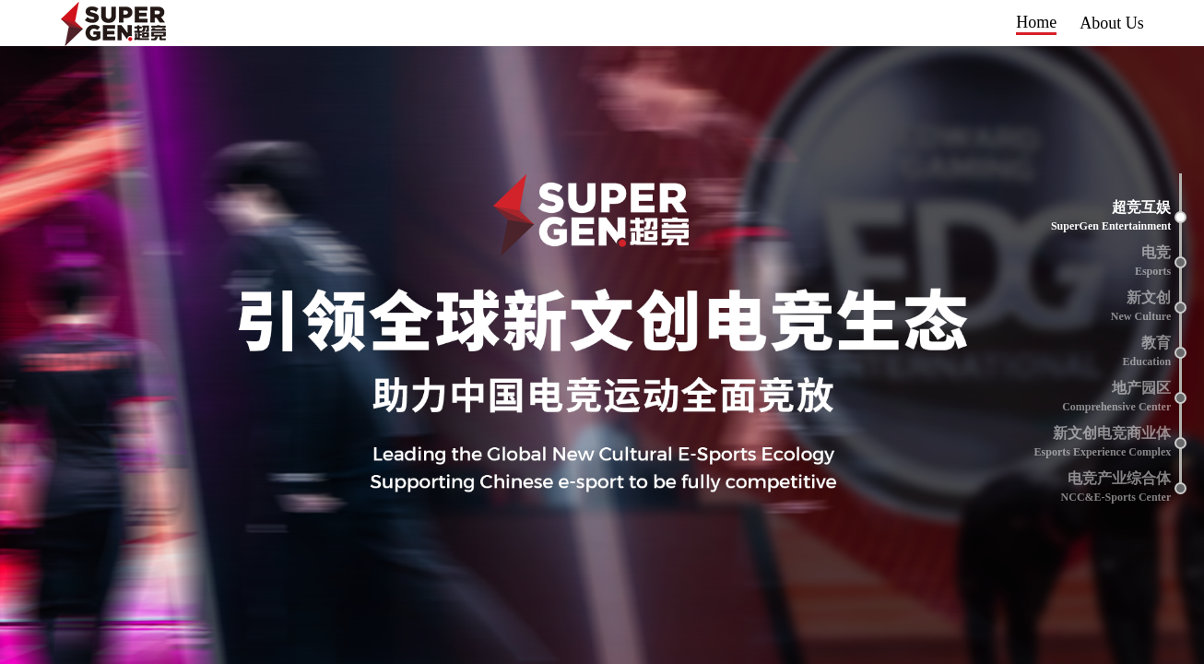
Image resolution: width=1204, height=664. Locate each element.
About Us (1112, 23)
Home (1036, 22)
